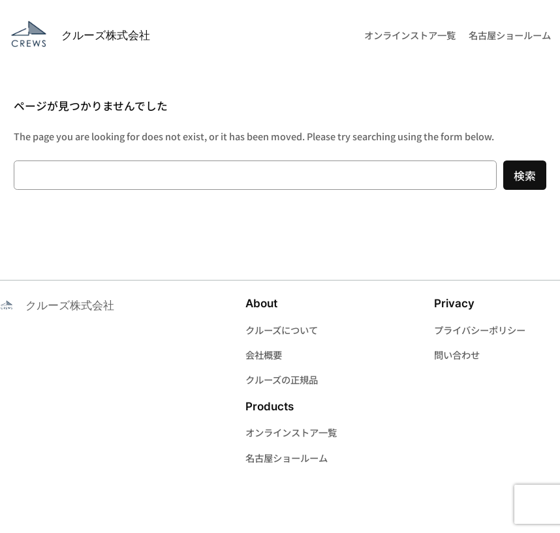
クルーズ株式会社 (105, 35)
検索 (525, 175)
